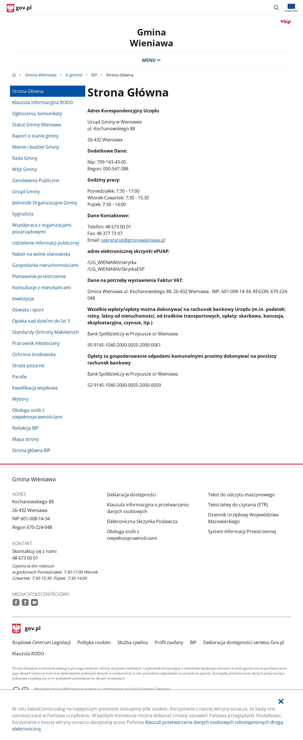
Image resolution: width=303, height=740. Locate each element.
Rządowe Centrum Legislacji (41, 642)
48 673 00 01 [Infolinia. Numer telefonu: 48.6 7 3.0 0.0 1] (25, 558)
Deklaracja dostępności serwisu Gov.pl (243, 642)
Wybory (20, 399)
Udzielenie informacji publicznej (45, 243)
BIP (94, 75)
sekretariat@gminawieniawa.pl (133, 240)
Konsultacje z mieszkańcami (41, 287)
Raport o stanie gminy (35, 136)
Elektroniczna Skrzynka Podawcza (142, 521)
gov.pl (26, 629)
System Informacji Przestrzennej (242, 531)
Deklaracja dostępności (131, 495)
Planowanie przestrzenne (39, 276)
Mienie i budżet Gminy (35, 147)
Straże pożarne (28, 365)
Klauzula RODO (28, 653)
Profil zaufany (169, 642)
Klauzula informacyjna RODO (42, 102)
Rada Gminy (25, 158)
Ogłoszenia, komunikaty (37, 113)
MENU (151, 60)
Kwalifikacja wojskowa (35, 388)
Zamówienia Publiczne (35, 180)
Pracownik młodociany (36, 343)
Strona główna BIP (31, 450)
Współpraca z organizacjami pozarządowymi (41, 228)
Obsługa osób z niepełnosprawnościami (37, 413)
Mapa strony (25, 439)
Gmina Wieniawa (151, 37)
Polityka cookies (94, 642)
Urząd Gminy (26, 191)
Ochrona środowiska (34, 354)
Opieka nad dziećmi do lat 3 (41, 321)
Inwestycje (23, 299)
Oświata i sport (28, 310)
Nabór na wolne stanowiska (41, 254)
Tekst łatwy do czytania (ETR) (238, 505)
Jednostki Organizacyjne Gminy (44, 203)
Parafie (19, 377)
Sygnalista (22, 214)
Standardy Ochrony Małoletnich (45, 332)
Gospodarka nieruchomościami (45, 265)
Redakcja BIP (25, 428)
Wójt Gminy (24, 169)
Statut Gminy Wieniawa (36, 125)
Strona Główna (27, 91)
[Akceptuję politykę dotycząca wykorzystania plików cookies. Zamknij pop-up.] (281, 701)
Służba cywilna (133, 642)
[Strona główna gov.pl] (19, 8)
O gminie (73, 75)
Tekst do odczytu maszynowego (241, 495)
